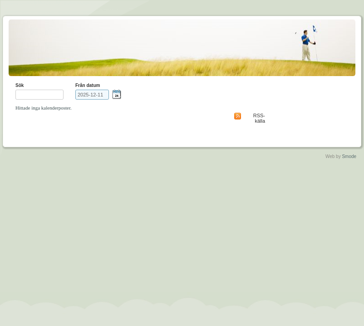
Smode (349, 156)
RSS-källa (259, 118)
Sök (19, 85)
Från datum (87, 85)
